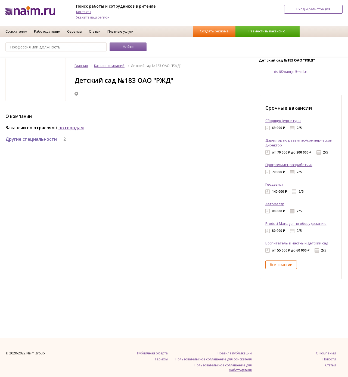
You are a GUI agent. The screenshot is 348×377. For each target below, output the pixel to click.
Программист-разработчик (288, 164)
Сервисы (74, 31)
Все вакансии (281, 264)
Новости (329, 359)
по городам (71, 128)
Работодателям (47, 31)
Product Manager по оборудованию (296, 223)
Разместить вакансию (266, 31)
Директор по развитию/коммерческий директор (298, 143)
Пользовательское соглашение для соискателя (213, 359)
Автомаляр (274, 203)
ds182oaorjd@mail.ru (291, 71)
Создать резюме (214, 31)
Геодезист (274, 184)
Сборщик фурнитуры (283, 120)
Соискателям (16, 31)
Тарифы (161, 359)
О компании (326, 353)
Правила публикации (234, 353)
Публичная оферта (152, 353)
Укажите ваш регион (93, 17)
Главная (81, 65)
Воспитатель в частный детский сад (296, 243)
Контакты (83, 12)
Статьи (95, 31)
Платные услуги (120, 31)
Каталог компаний (109, 65)
